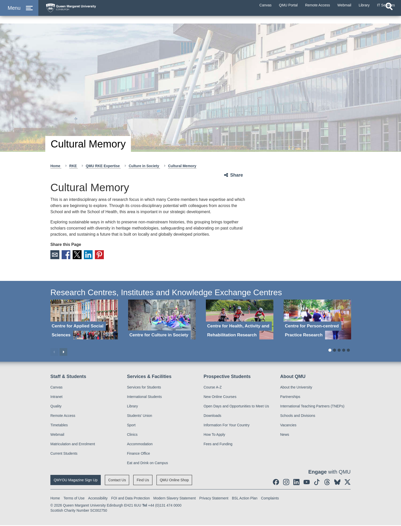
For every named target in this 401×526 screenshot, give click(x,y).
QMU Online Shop (174, 481)
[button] (19, 13)
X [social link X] (81, 255)
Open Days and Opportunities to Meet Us (236, 407)
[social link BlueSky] (337, 483)
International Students (144, 397)
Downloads (212, 416)
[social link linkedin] (296, 483)
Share (236, 175)
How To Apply (214, 435)
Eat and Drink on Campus (147, 464)
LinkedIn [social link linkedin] (93, 255)
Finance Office (138, 454)
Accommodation (140, 445)
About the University (296, 388)
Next (63, 353)
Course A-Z (213, 388)
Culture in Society (144, 166)
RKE (73, 166)
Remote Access (62, 416)
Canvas (56, 388)
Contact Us (117, 481)
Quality (56, 407)
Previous (54, 353)
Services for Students (144, 388)
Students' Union (139, 416)
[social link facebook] (276, 483)
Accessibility (98, 499)
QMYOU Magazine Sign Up (75, 481)
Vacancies (288, 426)
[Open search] (389, 16)
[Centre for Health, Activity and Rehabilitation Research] (239, 320)
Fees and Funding (218, 445)
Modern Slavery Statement (174, 499)
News (284, 435)
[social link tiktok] (317, 483)
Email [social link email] (55, 255)
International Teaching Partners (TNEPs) (312, 407)
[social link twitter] (347, 483)
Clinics (132, 435)
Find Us (143, 481)
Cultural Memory (182, 166)
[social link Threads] (327, 483)
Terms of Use (73, 499)
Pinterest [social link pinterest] (106, 255)
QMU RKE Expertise (103, 166)
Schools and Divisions (297, 416)
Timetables (59, 426)
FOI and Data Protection (130, 499)
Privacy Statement (213, 499)
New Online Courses (220, 397)
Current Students (63, 454)
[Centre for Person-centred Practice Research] (317, 320)
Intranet (56, 397)
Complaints (270, 499)
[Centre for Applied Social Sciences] (84, 320)
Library (132, 407)
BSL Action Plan (245, 499)
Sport (131, 426)
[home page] (92, 12)
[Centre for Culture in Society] (162, 320)
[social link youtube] (307, 483)
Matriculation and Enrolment (72, 445)
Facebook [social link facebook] (68, 255)
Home (55, 166)
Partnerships (290, 397)
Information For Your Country (227, 426)
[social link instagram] (286, 483)
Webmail (57, 435)
